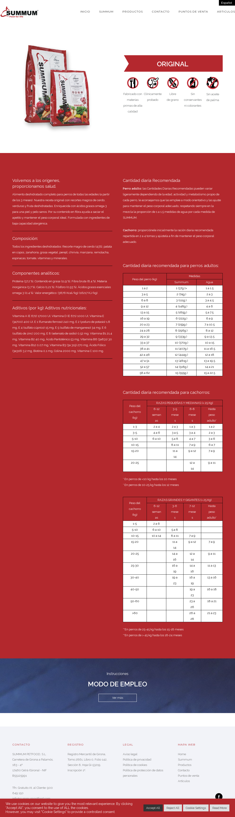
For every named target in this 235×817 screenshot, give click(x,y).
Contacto (161, 11)
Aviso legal (130, 754)
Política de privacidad (137, 759)
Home (182, 754)
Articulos (226, 11)
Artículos (184, 781)
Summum (106, 11)
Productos (132, 11)
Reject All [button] (173, 808)
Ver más (117, 697)
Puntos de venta (193, 11)
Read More (219, 808)
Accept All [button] (153, 808)
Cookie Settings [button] (196, 808)
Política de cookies (135, 765)
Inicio (85, 11)
